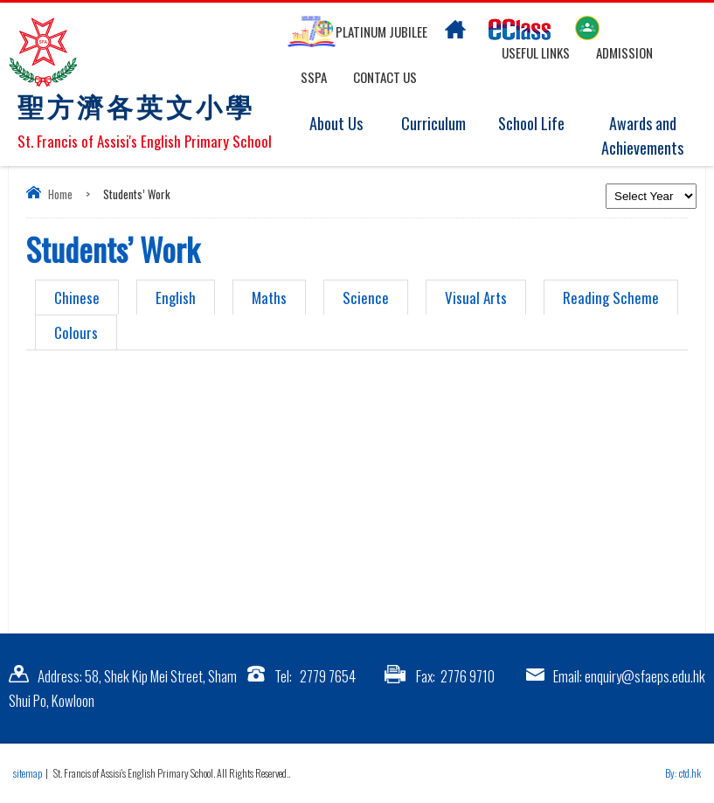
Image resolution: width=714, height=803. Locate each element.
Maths (269, 297)
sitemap (27, 772)
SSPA (314, 77)
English (176, 297)
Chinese (77, 297)
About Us (346, 124)
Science (366, 297)
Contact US (385, 77)
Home (60, 194)
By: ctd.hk (683, 772)
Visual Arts (476, 297)
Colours (76, 332)
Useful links (536, 52)
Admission (624, 52)
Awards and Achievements (646, 136)
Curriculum (441, 124)
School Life (539, 124)
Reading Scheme (611, 297)
